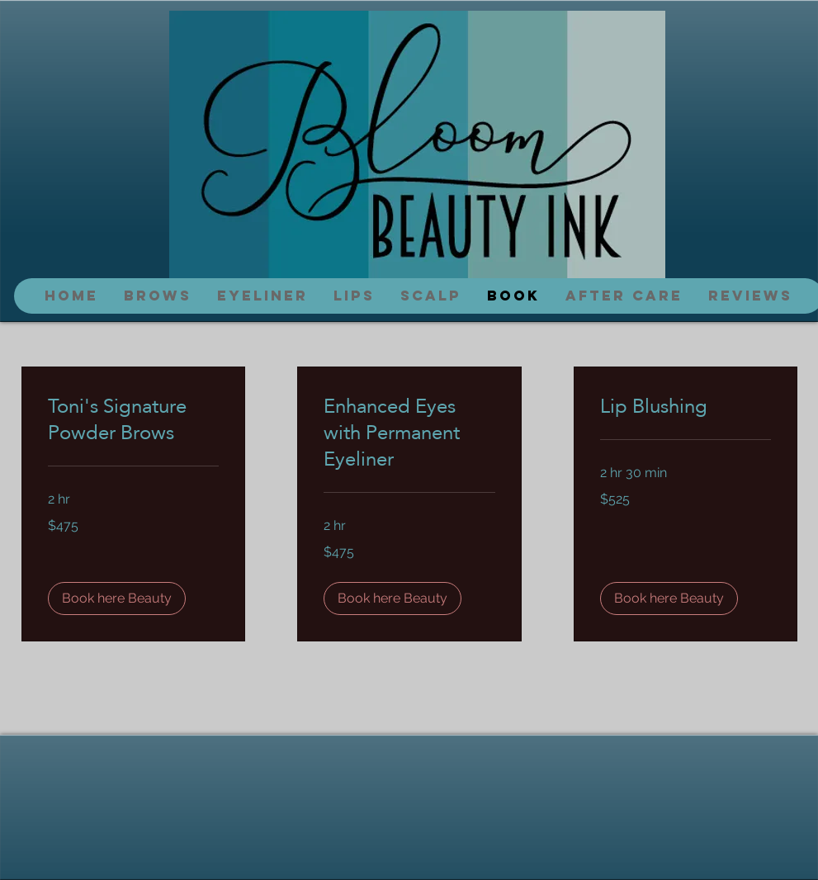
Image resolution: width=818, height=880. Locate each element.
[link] (133, 419)
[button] (117, 598)
